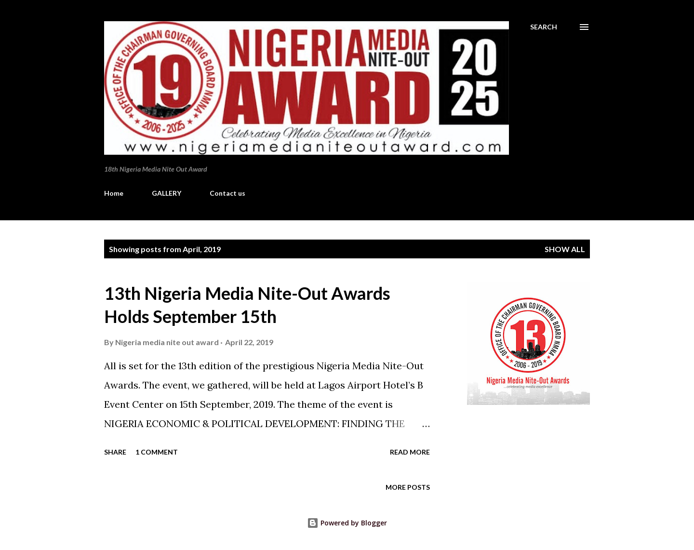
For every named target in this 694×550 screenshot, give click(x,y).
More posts (408, 487)
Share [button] (115, 452)
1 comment (156, 452)
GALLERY (166, 193)
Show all (565, 249)
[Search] (543, 27)
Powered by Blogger (347, 522)
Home (113, 193)
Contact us (227, 193)
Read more (410, 452)
